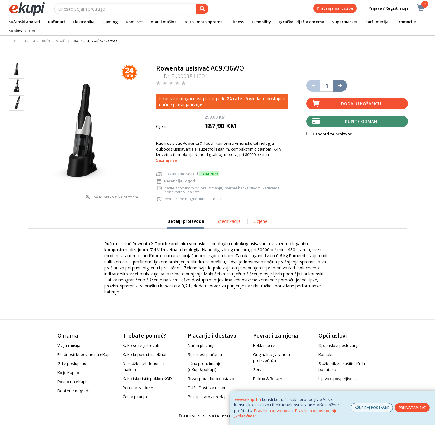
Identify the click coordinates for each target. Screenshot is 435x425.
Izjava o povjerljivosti (337, 378)
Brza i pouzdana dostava (211, 378)
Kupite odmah (361, 121)
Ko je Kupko (68, 372)
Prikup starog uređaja (208, 396)
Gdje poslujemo (71, 363)
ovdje (196, 104)
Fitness (237, 21)
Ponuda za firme (138, 387)
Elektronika (84, 21)
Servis (259, 369)
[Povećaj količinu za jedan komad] (340, 86)
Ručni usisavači (54, 40)
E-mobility (261, 21)
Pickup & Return (267, 378)
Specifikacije (229, 221)
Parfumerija (376, 21)
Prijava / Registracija (384, 8)
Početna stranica (21, 40)
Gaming (110, 21)
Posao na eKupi (71, 381)
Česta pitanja (135, 396)
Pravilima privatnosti (273, 410)
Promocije (406, 21)
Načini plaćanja (202, 345)
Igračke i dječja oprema (301, 21)
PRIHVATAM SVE (412, 407)
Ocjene (260, 221)
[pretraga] (202, 9)
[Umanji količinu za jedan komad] (313, 86)
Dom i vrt (134, 21)
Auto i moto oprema (204, 21)
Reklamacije (264, 345)
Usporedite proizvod (329, 134)
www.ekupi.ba (248, 399)
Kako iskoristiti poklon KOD (147, 378)
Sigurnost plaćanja (205, 354)
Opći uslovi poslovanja (339, 345)
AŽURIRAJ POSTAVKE (372, 407)
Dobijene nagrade (74, 390)
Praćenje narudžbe (335, 8)
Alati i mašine (164, 21)
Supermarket (344, 21)
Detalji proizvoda (185, 223)
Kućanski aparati (24, 21)
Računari (56, 21)
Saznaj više (166, 160)
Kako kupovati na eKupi (144, 354)
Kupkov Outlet (21, 30)
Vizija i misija (68, 345)
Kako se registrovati (141, 345)
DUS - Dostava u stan (207, 387)
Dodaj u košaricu (361, 103)
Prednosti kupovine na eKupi (84, 354)
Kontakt (325, 354)
